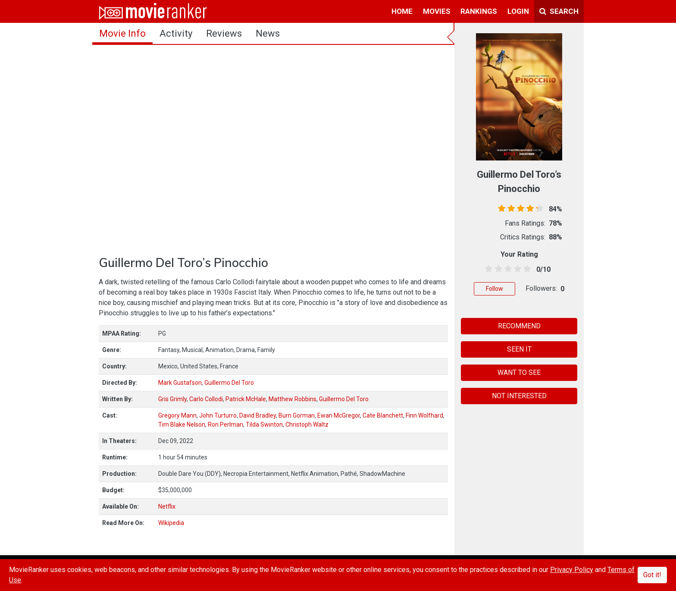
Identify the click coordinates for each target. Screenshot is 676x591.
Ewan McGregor (338, 415)
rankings (478, 11)
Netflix (166, 506)
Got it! (652, 575)
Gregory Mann (177, 415)
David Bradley (257, 415)
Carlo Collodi (206, 399)
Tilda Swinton (264, 424)
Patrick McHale (245, 399)
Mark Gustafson (180, 382)
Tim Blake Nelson (181, 424)
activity (176, 33)
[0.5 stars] (487, 269)
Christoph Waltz (307, 424)
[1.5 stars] (497, 269)
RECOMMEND (519, 326)
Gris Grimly (172, 399)
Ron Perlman (225, 424)
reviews (224, 33)
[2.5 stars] (506, 269)
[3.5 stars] (516, 269)
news (268, 33)
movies (437, 11)
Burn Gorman (297, 415)
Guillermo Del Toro (229, 382)
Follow (494, 288)
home (402, 11)
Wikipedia (171, 522)
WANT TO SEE (519, 372)
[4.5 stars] (526, 269)
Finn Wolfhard (424, 415)
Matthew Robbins (292, 399)
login (518, 11)
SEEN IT (519, 349)
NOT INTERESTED (519, 396)
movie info (122, 33)
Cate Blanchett (383, 415)
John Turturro (218, 415)
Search (559, 11)
